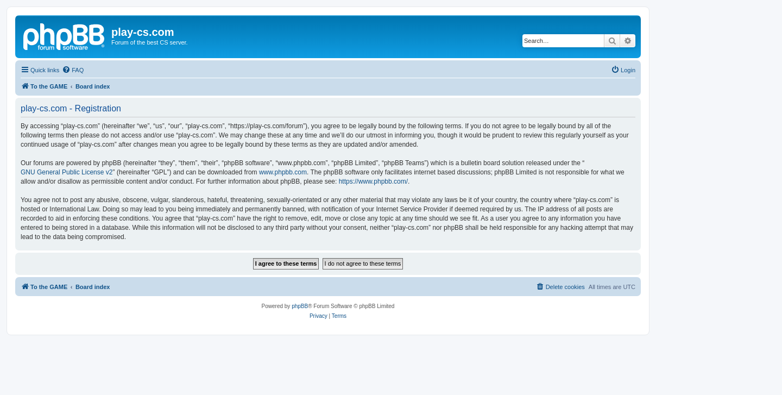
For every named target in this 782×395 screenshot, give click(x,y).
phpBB (300, 306)
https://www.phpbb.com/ (373, 181)
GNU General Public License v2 (66, 172)
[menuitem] (73, 70)
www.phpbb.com (283, 172)
